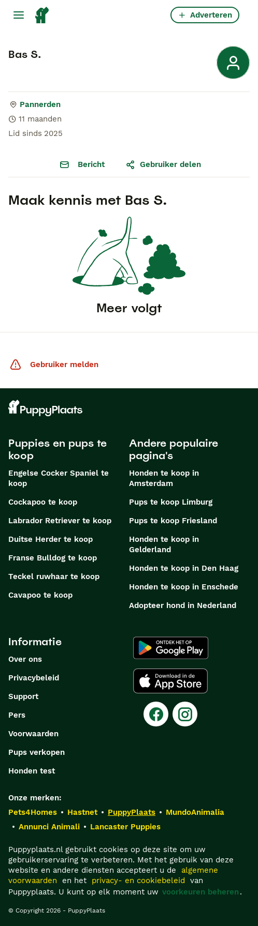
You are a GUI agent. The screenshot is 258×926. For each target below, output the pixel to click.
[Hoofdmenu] (18, 15)
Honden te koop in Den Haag (183, 568)
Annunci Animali (49, 826)
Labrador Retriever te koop (59, 520)
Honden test (31, 771)
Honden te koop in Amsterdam (164, 478)
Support (23, 696)
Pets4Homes (32, 812)
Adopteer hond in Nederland (182, 605)
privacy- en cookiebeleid (138, 880)
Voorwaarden (33, 733)
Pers (16, 715)
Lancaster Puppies (125, 826)
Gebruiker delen (163, 164)
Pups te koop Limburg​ (170, 502)
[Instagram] (185, 714)
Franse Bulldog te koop (52, 558)
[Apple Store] (170, 681)
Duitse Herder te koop (50, 539)
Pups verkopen (36, 752)
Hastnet (82, 812)
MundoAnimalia (195, 812)
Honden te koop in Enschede (183, 586)
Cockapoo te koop (42, 502)
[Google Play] (170, 647)
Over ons (25, 659)
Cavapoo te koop (40, 595)
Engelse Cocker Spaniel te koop (58, 478)
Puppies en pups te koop (57, 449)
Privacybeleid (33, 677)
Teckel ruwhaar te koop (53, 576)
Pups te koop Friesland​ (173, 520)
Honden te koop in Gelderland (164, 544)
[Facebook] (156, 714)
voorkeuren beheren (200, 892)
